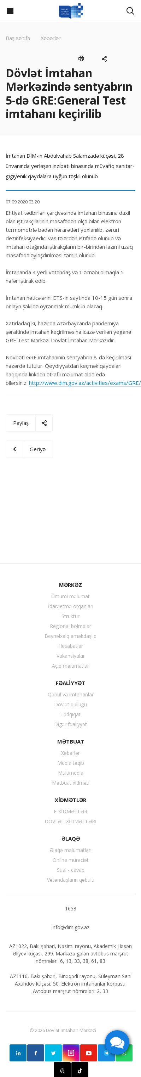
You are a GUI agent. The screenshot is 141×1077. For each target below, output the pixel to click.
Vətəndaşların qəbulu (70, 879)
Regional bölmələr (70, 626)
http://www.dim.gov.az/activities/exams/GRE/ (85, 382)
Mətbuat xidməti (70, 782)
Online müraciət (71, 860)
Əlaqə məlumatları (71, 850)
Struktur (70, 616)
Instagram (71, 1052)
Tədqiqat (70, 714)
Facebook (35, 1052)
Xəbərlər (70, 753)
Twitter (53, 1052)
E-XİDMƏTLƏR (70, 811)
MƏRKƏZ (70, 584)
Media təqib (70, 762)
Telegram (106, 1052)
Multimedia (70, 772)
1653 (70, 908)
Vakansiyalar (71, 655)
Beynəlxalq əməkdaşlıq (70, 636)
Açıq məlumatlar (70, 665)
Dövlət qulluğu (70, 704)
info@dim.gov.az (70, 927)
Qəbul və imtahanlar (71, 694)
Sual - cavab (70, 869)
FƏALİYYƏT (70, 682)
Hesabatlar (70, 646)
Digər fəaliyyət (70, 724)
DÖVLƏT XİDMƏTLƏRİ (70, 821)
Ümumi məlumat (70, 596)
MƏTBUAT (70, 741)
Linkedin (18, 1052)
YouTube (88, 1052)
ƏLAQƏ (70, 838)
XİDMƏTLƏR (70, 799)
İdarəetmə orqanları (70, 606)
